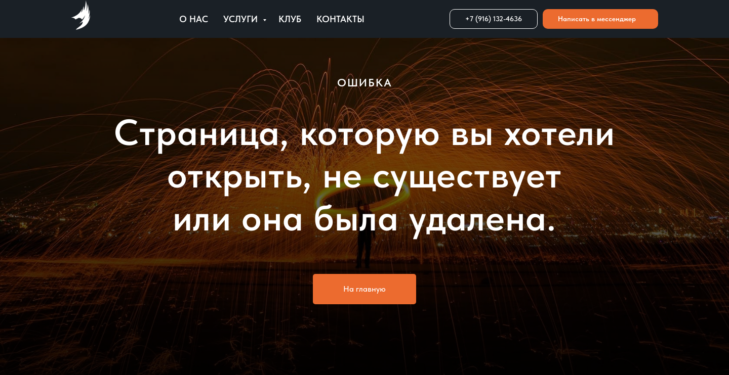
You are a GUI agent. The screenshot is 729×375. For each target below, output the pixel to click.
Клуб (289, 19)
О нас (193, 19)
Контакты (340, 19)
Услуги (241, 19)
